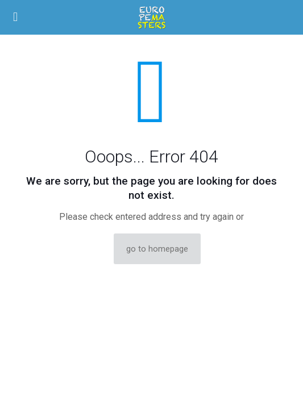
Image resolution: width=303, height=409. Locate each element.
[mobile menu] (15, 17)
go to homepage (157, 249)
